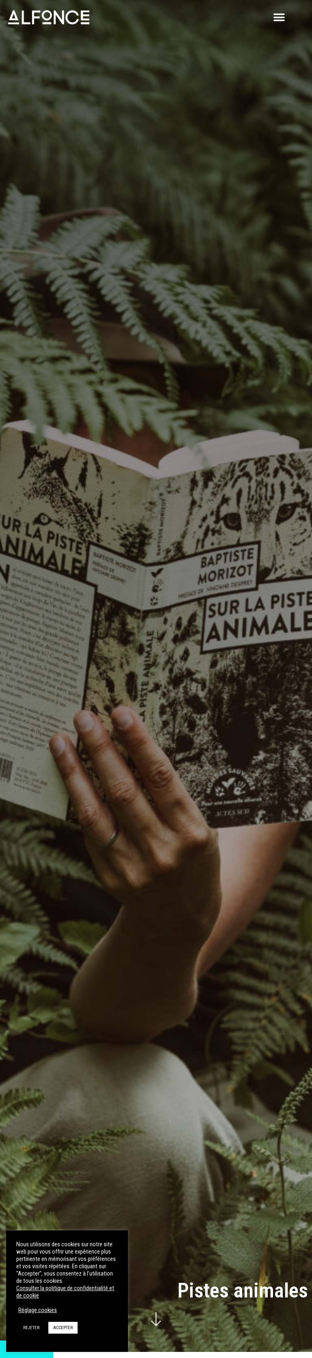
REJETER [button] (31, 1327)
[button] (279, 17)
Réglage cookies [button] (37, 1310)
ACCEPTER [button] (63, 1327)
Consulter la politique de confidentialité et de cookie (65, 1291)
